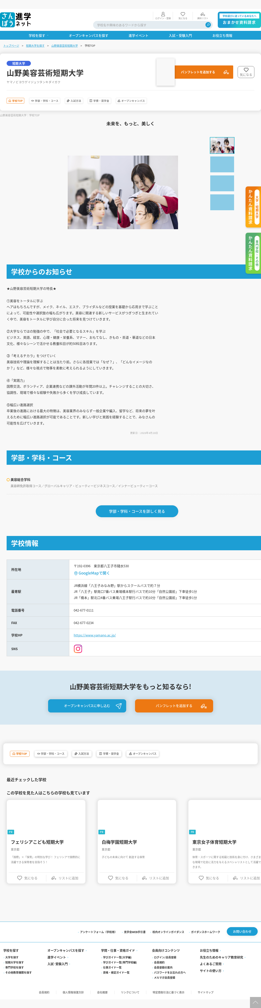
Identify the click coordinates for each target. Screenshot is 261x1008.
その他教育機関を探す (19, 981)
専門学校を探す (15, 976)
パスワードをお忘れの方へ (170, 981)
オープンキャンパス (175, 92)
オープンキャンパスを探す (66, 959)
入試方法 (99, 92)
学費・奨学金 (132, 92)
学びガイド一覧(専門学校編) (120, 971)
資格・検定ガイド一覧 (116, 981)
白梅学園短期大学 (119, 850)
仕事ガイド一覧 (112, 976)
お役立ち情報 (209, 959)
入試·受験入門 (58, 973)
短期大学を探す (35, 37)
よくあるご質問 (210, 973)
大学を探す (12, 966)
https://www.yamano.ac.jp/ (96, 642)
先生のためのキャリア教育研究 (221, 966)
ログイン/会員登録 (165, 966)
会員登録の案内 (163, 976)
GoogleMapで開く (95, 577)
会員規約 (159, 971)
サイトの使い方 (210, 979)
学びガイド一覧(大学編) (117, 966)
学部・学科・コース (60, 92)
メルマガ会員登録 (164, 986)
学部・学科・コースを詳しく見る (137, 515)
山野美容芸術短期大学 (65, 37)
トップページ (11, 37)
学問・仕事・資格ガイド (118, 959)
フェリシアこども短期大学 (37, 850)
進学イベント (57, 966)
